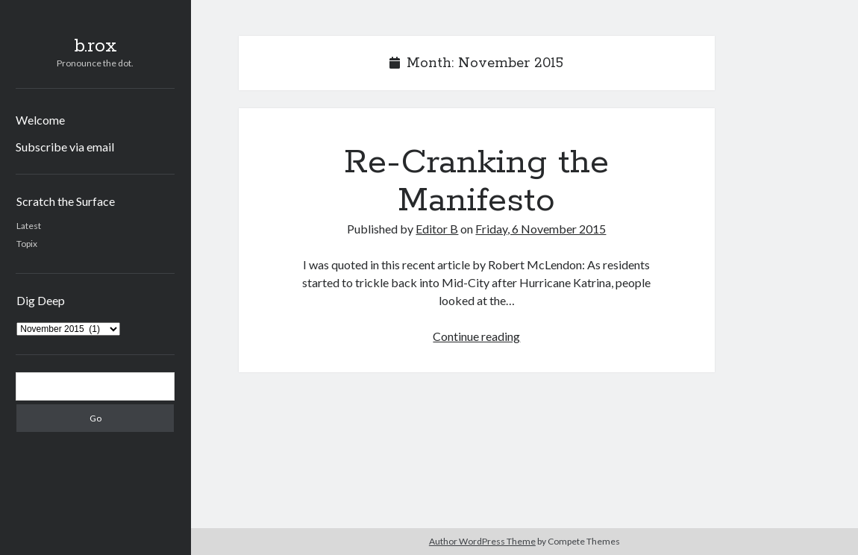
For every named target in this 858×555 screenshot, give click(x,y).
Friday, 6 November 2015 (540, 229)
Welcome (40, 120)
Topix (26, 243)
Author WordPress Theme (482, 541)
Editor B (437, 229)
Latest (28, 225)
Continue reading (476, 336)
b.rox (95, 46)
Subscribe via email (65, 146)
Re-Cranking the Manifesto (476, 181)
